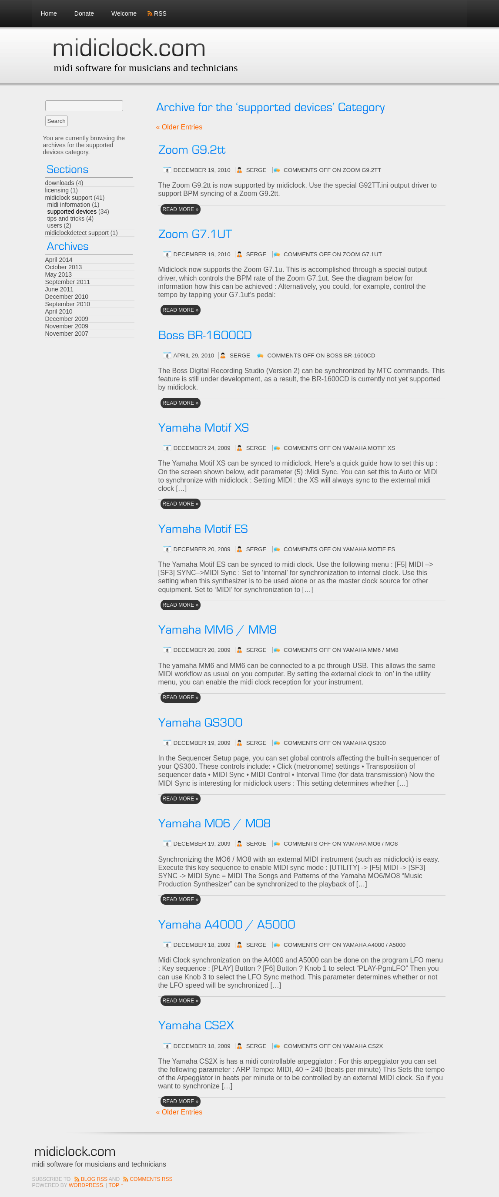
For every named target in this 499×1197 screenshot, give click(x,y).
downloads (59, 182)
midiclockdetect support (77, 232)
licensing (57, 190)
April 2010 (59, 311)
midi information (68, 204)
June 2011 (59, 289)
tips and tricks (66, 218)
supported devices (72, 211)
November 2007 (67, 333)
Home (49, 13)
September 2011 (67, 281)
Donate (84, 13)
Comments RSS (151, 1179)
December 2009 (67, 318)
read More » (181, 209)
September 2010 (67, 304)
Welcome (124, 13)
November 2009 (67, 326)
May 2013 (58, 274)
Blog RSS (94, 1179)
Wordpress (86, 1185)
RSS (160, 13)
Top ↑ (116, 1185)
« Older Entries (179, 127)
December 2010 (67, 296)
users (54, 225)
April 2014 (59, 259)
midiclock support (68, 197)
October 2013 (63, 267)
